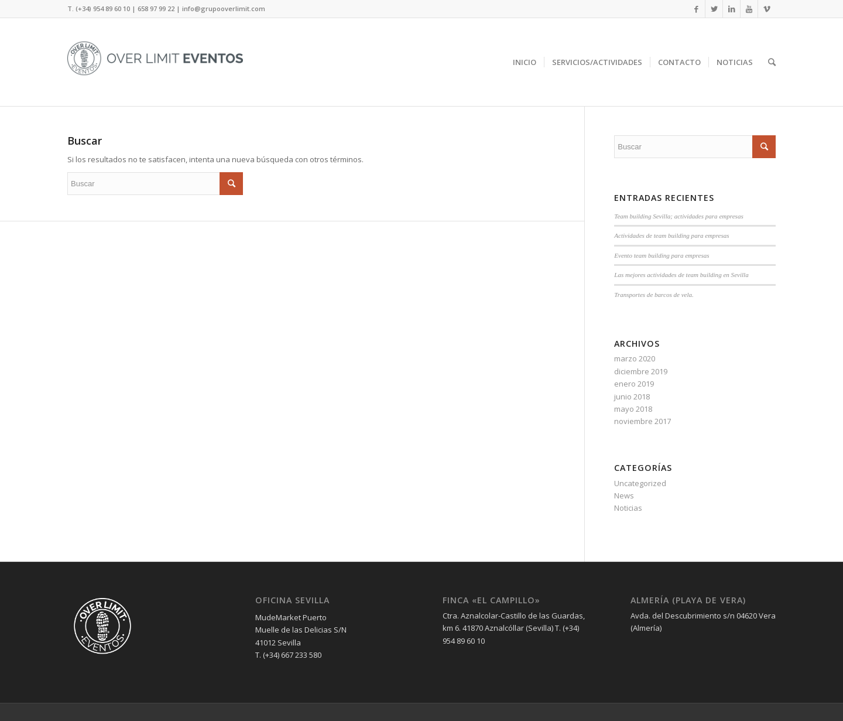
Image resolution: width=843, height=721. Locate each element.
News (624, 495)
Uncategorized (640, 483)
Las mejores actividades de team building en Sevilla (681, 274)
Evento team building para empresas (661, 255)
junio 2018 (632, 396)
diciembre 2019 (640, 371)
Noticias (628, 508)
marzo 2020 (634, 358)
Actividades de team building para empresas (671, 235)
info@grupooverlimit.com (223, 8)
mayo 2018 (633, 409)
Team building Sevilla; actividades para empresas (678, 216)
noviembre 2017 (642, 421)
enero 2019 (634, 383)
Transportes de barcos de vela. (654, 294)
